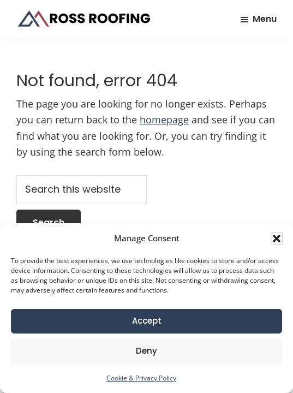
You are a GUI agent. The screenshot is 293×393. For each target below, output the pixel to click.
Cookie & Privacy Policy (141, 378)
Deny (146, 350)
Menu (265, 19)
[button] (276, 238)
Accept (147, 320)
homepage (164, 119)
